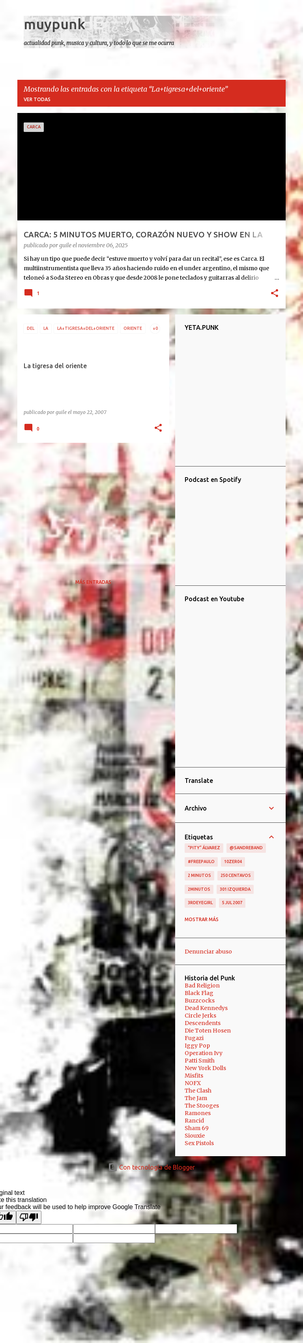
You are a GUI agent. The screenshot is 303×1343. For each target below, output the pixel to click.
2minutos (199, 889)
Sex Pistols (199, 1143)
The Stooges (202, 1105)
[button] (274, 293)
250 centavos (236, 875)
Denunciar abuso (208, 951)
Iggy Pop (197, 1045)
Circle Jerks (200, 1015)
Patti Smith (200, 1060)
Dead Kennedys (206, 1008)
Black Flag (199, 993)
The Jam (196, 1098)
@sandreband (246, 847)
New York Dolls (205, 1068)
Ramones (198, 1113)
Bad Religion (202, 985)
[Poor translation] (28, 1217)
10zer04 (233, 861)
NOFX (193, 1083)
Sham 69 (197, 1128)
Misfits (194, 1075)
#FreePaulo (201, 861)
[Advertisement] (90, 504)
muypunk (54, 24)
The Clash (198, 1090)
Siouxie (195, 1135)
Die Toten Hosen (208, 1030)
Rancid (194, 1120)
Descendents (203, 1023)
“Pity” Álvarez (204, 847)
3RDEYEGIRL (200, 902)
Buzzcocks (200, 1000)
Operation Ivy (204, 1053)
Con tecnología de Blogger (151, 1167)
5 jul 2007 (232, 902)
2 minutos (199, 875)
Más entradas (93, 582)
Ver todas (37, 99)
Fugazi (194, 1038)
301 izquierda (235, 889)
